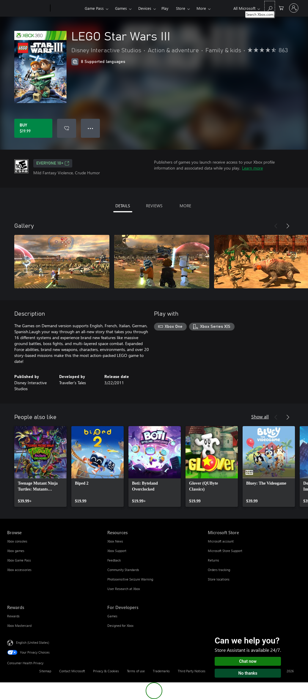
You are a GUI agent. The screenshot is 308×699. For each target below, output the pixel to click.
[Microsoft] (27, 8)
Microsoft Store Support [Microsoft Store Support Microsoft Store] (225, 551)
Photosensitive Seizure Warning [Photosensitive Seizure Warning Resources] (130, 579)
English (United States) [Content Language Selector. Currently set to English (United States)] (32, 642)
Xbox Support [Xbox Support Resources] (116, 551)
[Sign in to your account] (294, 8)
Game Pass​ (94, 8)
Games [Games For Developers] (112, 616)
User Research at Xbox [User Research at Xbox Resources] (123, 589)
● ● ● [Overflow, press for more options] (90, 128)
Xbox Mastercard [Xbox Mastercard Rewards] (19, 625)
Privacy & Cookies (106, 671)
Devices (144, 8)
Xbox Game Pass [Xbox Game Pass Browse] (19, 560)
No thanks (247, 673)
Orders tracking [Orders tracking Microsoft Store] (219, 570)
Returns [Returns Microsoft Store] (213, 560)
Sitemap (45, 671)
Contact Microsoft (72, 671)
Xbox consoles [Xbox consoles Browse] (17, 541)
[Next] (288, 226)
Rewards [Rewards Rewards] (13, 616)
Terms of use (136, 671)
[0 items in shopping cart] (281, 8)
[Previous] (276, 226)
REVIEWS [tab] (154, 205)
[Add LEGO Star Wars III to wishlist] (66, 128)
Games (121, 8)
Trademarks (161, 671)
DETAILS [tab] (122, 205)
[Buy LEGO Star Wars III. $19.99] (33, 128)
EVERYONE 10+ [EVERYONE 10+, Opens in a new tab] (52, 163)
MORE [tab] (185, 205)
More (201, 8)
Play (164, 8)
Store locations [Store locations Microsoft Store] (219, 579)
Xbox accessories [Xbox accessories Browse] (19, 570)
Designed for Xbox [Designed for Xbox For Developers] (120, 625)
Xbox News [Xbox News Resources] (115, 541)
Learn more (252, 168)
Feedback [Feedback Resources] (114, 560)
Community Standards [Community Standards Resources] (123, 570)
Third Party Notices (191, 671)
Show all (260, 416)
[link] (40, 466)
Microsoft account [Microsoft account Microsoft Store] (221, 541)
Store (180, 8)
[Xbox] (66, 8)
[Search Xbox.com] (269, 7)
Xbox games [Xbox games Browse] (15, 551)
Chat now (248, 661)
